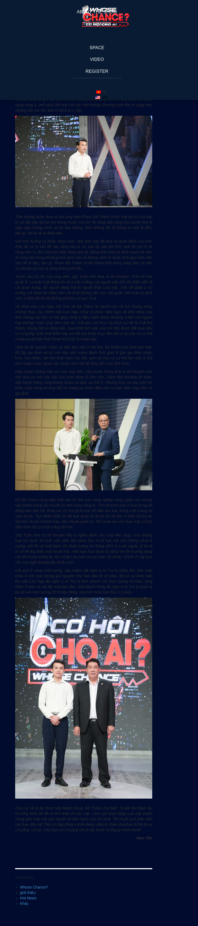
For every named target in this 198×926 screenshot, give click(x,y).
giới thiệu (27, 892)
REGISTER (97, 71)
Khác (24, 903)
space (97, 47)
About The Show (97, 12)
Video (97, 59)
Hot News (28, 898)
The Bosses (97, 23)
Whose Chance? (34, 887)
